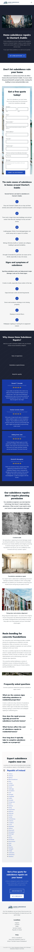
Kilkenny (11, 811)
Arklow (11, 774)
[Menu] (31, 2)
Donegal (11, 794)
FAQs (17, 935)
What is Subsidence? (17, 937)
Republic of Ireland (16, 770)
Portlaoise (11, 839)
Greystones (12, 809)
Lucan (10, 824)
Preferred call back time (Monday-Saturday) (16, 153)
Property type (9, 145)
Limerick (11, 820)
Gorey (10, 807)
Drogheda (11, 796)
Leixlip (10, 817)
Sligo (10, 845)
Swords (11, 847)
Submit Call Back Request (15, 172)
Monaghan (11, 832)
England (17, 922)
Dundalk (11, 800)
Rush (10, 843)
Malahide (11, 826)
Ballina (10, 777)
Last (18, 111)
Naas (10, 836)
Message (8, 160)
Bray (10, 781)
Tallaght (11, 849)
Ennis (10, 804)
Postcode (8, 138)
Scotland (17, 924)
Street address (10, 131)
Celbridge (11, 789)
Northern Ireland (17, 928)
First (7, 111)
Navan (10, 837)
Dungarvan (12, 802)
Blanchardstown (13, 779)
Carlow (11, 783)
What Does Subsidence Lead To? (17, 939)
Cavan (10, 787)
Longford (11, 822)
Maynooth (11, 830)
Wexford (11, 856)
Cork (10, 792)
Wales (17, 926)
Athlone (11, 775)
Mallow (11, 828)
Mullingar (11, 834)
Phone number (9, 122)
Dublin (10, 798)
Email (7, 114)
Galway (11, 805)
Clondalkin (11, 790)
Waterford (11, 854)
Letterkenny (12, 819)
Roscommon (12, 841)
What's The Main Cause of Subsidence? (17, 941)
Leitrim (11, 815)
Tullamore (11, 852)
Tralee (10, 850)
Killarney (11, 813)
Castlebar (11, 785)
